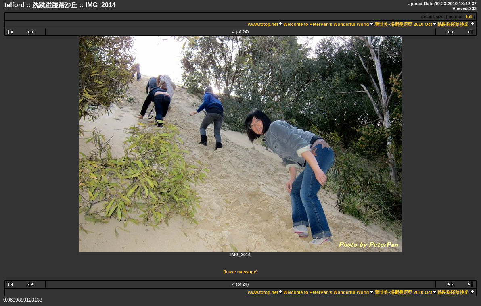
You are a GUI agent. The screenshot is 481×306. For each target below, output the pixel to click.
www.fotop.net (263, 24)
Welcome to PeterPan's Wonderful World (326, 24)
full (469, 16)
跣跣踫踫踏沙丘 (452, 24)
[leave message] (241, 271)
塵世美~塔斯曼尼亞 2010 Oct (403, 24)
